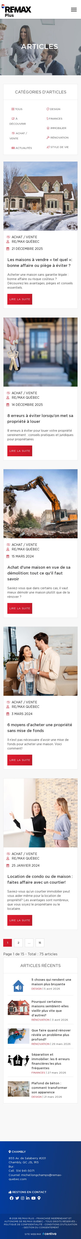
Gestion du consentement (41, 1227)
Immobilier (56, 128)
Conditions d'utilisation (60, 1224)
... (29, 942)
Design (53, 109)
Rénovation (57, 137)
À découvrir (18, 121)
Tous (17, 109)
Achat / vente (18, 136)
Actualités (22, 148)
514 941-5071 (25, 1171)
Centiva (49, 1233)
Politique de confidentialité (23, 1224)
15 (40, 942)
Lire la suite (20, 299)
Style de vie (58, 147)
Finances (54, 118)
